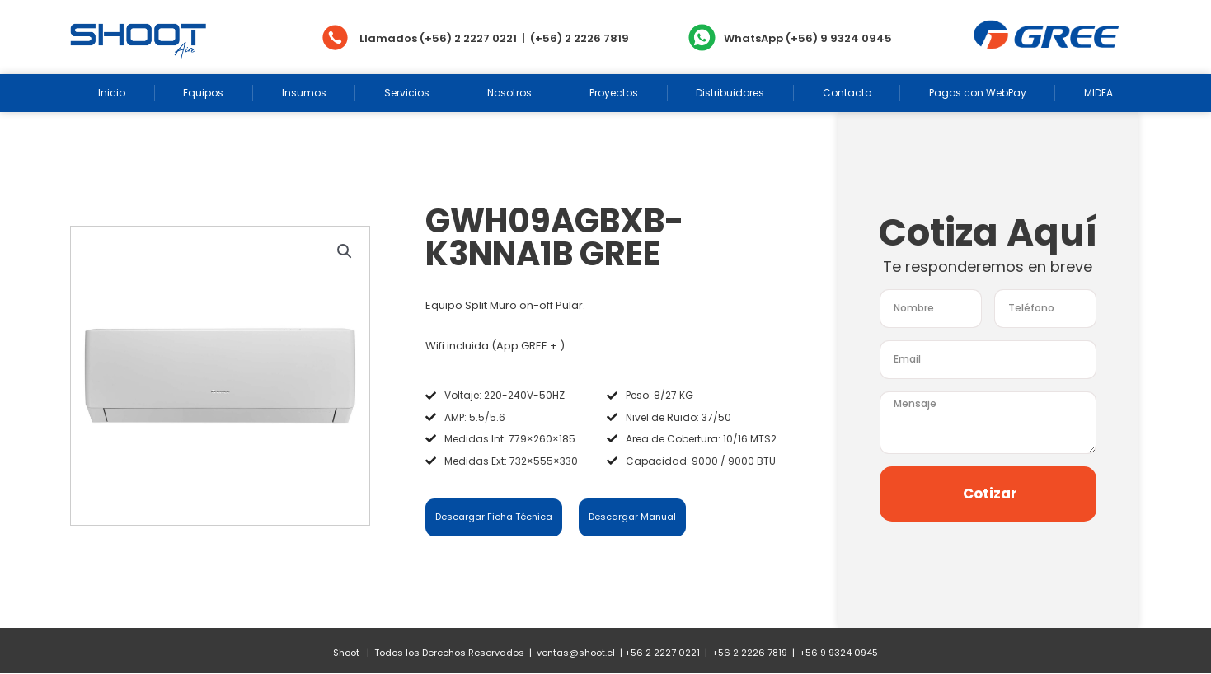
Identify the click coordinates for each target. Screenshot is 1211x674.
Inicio (111, 93)
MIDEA (1098, 93)
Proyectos (613, 93)
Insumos (304, 93)
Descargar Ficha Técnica (493, 516)
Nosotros (509, 93)
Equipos (203, 93)
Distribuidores (730, 93)
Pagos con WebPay (977, 93)
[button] (344, 251)
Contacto (847, 93)
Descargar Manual (632, 516)
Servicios (406, 93)
